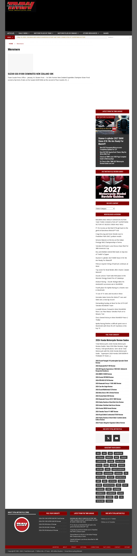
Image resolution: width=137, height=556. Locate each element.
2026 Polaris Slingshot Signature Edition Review (110, 423)
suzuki (120, 493)
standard (100, 489)
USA (121, 497)
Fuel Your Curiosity (112, 335)
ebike (106, 465)
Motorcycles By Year (42, 33)
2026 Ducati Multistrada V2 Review (106, 390)
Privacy (73, 547)
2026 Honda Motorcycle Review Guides (112, 340)
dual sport (120, 461)
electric (113, 465)
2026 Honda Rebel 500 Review (105, 396)
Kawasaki (118, 473)
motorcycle (120, 477)
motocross (101, 477)
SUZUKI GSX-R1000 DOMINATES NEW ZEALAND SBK (30, 74)
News (104, 481)
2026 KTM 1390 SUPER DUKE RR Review (50, 521)
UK (116, 497)
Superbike (117, 489)
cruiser (110, 461)
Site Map (127, 547)
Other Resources (90, 33)
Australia (100, 457)
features (100, 469)
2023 (104, 453)
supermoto (100, 493)
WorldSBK (100, 501)
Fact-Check (106, 547)
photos (121, 481)
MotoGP (110, 477)
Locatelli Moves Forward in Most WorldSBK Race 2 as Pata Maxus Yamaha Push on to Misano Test (111, 311)
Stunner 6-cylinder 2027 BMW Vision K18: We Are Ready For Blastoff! (110, 141)
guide (107, 469)
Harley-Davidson (118, 469)
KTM (126, 473)
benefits (109, 457)
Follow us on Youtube (108, 522)
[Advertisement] (85, 16)
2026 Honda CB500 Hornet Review (106, 408)
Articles (10, 33)
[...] (110, 356)
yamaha (109, 501)
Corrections (95, 547)
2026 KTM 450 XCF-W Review (104, 380)
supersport (111, 493)
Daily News (23, 33)
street (108, 489)
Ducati (99, 465)
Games (106, 33)
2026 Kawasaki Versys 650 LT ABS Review (108, 399)
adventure (118, 453)
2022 (98, 453)
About (65, 547)
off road (112, 481)
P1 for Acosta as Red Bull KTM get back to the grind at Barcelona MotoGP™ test (83, 526)
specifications (109, 485)
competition (101, 461)
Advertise (56, 547)
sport (125, 485)
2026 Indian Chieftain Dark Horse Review (108, 405)
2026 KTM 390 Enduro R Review (47, 524)
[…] (67, 80)
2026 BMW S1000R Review (104, 374)
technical (100, 497)
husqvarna (108, 473)
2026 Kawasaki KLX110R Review (105, 366)
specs (118, 485)
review (99, 485)
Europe (121, 465)
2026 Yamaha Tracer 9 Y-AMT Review (107, 411)
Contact (117, 547)
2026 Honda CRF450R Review (104, 377)
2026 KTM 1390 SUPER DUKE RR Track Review (51, 518)
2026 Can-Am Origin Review (104, 386)
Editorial (83, 547)
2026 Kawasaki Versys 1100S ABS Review (108, 383)
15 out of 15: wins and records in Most (109, 294)
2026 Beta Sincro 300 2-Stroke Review (107, 393)
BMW (116, 457)
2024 (110, 453)
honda (99, 473)
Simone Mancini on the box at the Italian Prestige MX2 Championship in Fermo (83, 535)
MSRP (98, 481)
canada (123, 457)
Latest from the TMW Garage (112, 111)
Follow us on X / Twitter (108, 519)
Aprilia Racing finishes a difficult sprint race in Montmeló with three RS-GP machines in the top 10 (111, 325)
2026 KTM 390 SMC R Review (47, 527)
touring (109, 497)
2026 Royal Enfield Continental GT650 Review (109, 415)
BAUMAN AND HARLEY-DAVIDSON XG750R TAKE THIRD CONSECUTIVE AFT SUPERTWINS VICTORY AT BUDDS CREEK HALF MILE (112, 222)
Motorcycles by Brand (67, 33)
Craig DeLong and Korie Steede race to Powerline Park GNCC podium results (83, 530)
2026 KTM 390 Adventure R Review (48, 530)
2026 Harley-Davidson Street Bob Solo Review (109, 402)
